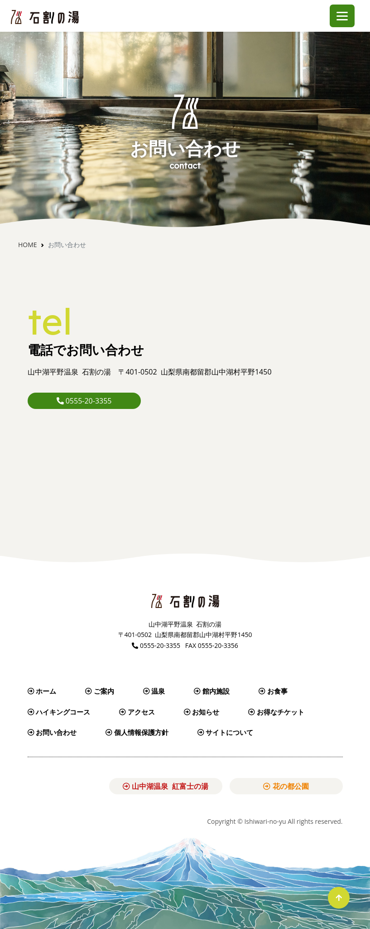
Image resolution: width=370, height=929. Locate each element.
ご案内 (99, 691)
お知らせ (202, 711)
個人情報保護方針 (137, 732)
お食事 (273, 691)
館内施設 (212, 691)
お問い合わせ (52, 732)
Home (27, 244)
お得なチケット (276, 711)
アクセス (137, 711)
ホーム (42, 691)
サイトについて (225, 732)
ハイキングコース (59, 711)
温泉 (154, 691)
